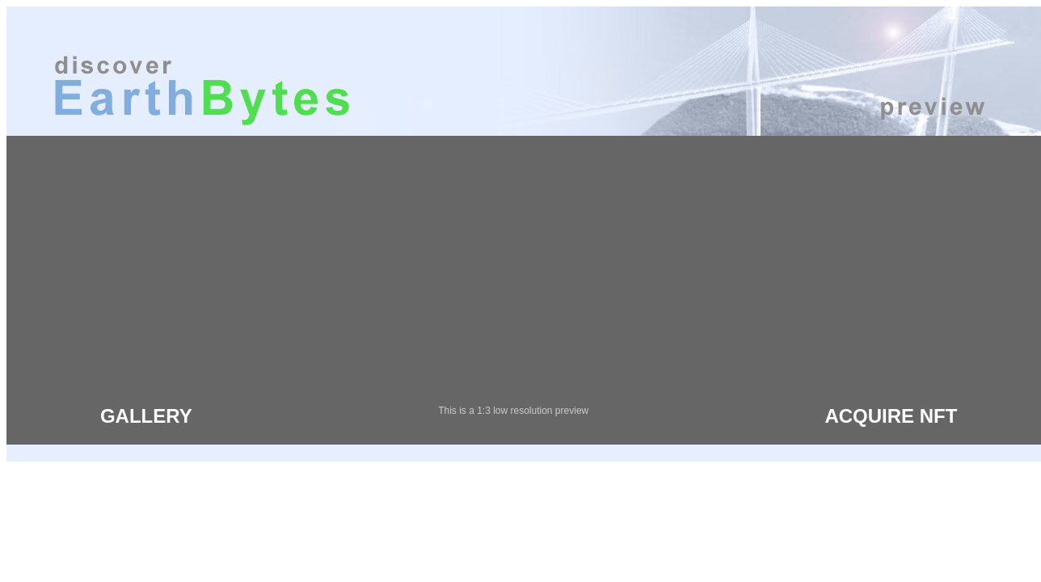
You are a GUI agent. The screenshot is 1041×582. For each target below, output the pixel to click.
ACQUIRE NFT (890, 416)
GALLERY (146, 416)
